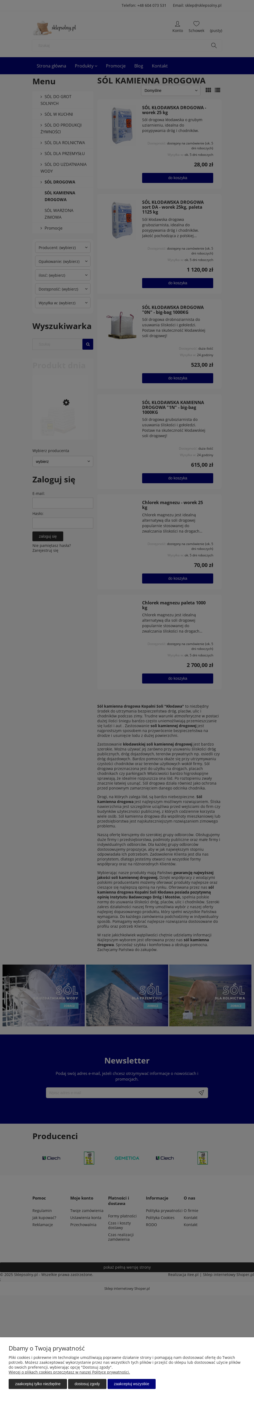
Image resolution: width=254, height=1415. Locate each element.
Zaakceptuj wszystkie (131, 1384)
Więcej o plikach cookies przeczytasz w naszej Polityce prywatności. (69, 1372)
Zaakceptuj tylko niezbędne (38, 1384)
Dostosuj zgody (87, 1384)
